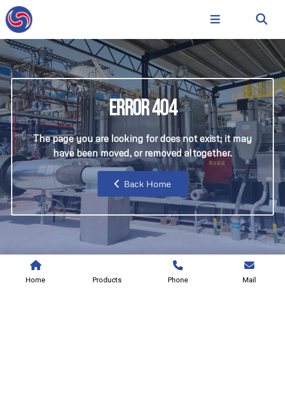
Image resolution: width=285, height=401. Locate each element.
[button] (262, 20)
